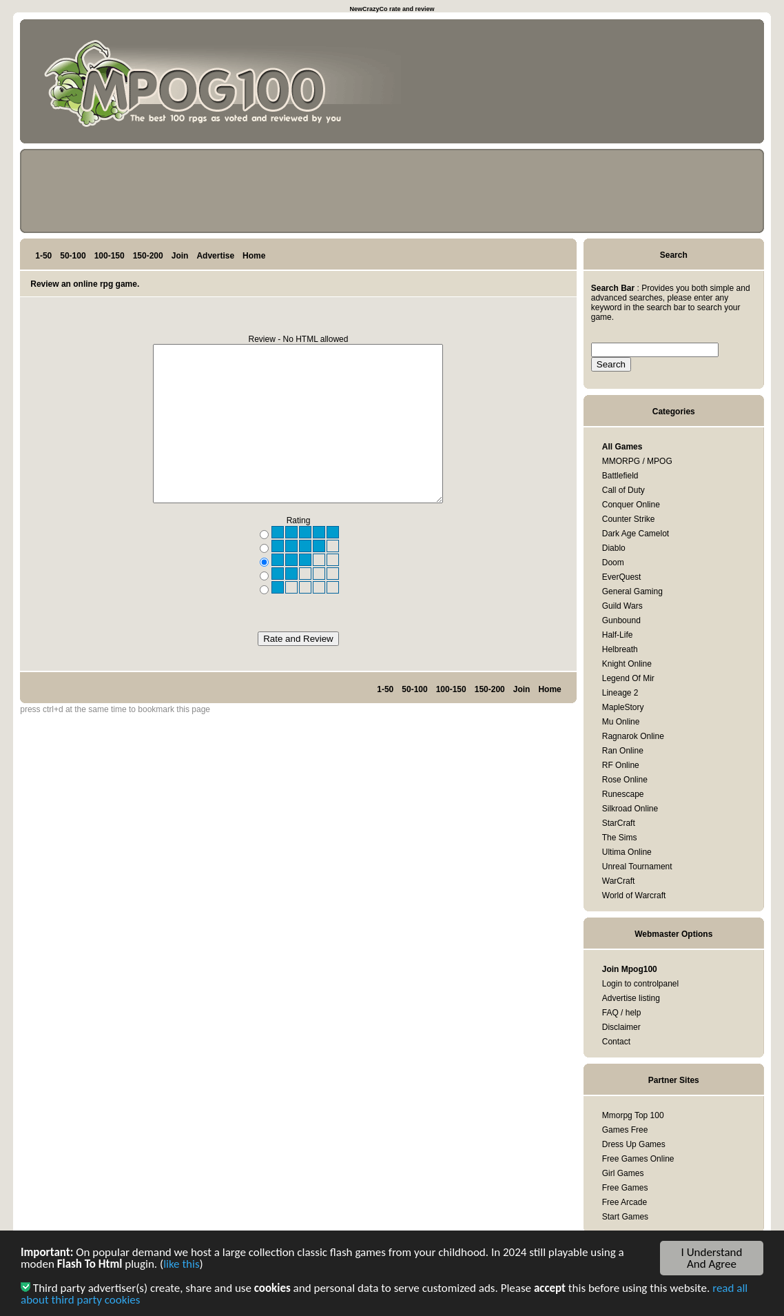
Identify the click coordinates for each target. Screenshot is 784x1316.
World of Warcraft (634, 895)
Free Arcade (624, 1202)
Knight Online (627, 664)
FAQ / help (621, 1013)
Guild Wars (622, 606)
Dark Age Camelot (635, 533)
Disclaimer (621, 1027)
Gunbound (621, 620)
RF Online (620, 765)
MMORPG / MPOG (637, 461)
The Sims (619, 837)
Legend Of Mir (628, 678)
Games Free (625, 1130)
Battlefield (620, 475)
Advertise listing (631, 998)
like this (181, 1265)
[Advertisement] (695, 84)
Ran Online (622, 751)
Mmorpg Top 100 (633, 1115)
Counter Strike (628, 519)
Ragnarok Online (633, 736)
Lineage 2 (620, 693)
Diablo (614, 548)
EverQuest (621, 577)
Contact (616, 1041)
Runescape (623, 794)
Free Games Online (638, 1159)
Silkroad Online (630, 808)
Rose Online (625, 779)
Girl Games (623, 1173)
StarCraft (618, 823)
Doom (613, 562)
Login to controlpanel (640, 984)
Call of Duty (623, 490)
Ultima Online (627, 852)
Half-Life (617, 635)
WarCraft (618, 881)
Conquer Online (631, 504)
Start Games (625, 1217)
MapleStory (623, 707)
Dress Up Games (634, 1144)
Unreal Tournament (637, 866)
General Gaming (632, 591)
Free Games (625, 1188)
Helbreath (620, 649)
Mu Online (621, 722)
